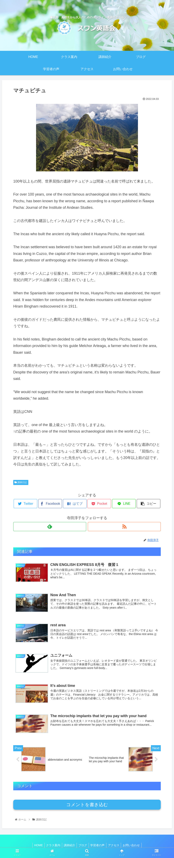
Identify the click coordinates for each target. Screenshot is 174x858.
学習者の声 (98, 845)
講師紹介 (68, 845)
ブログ (82, 845)
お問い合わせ (134, 845)
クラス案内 (51, 845)
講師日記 (20, 482)
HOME (35, 845)
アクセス (115, 845)
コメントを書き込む (87, 804)
